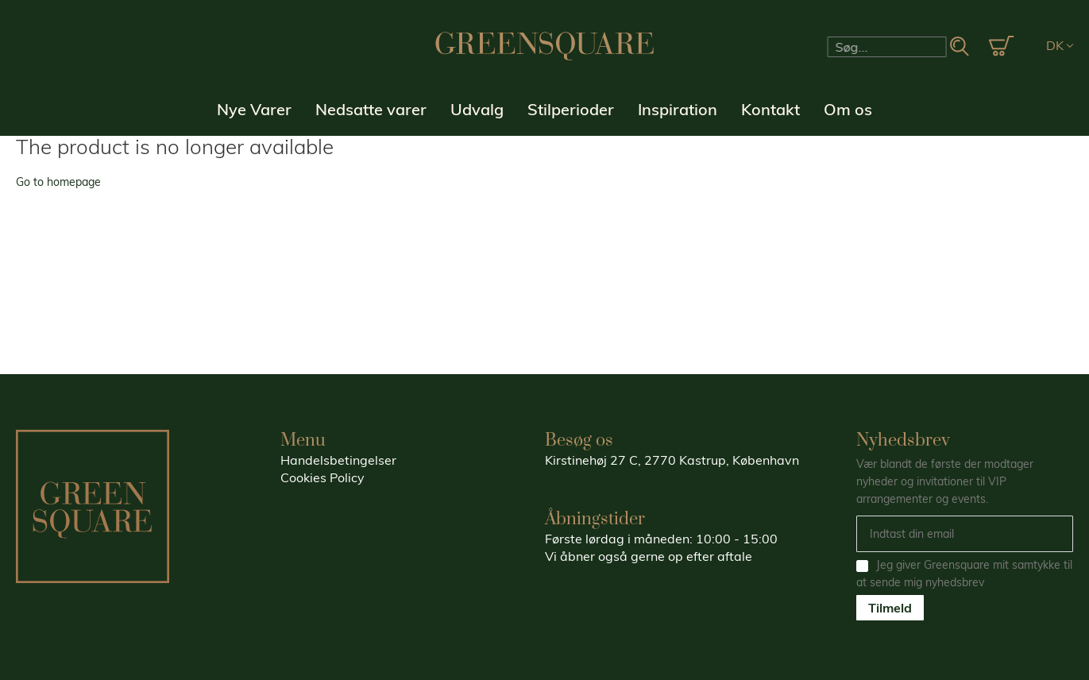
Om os (848, 109)
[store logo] (545, 46)
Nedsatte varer (371, 109)
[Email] (964, 534)
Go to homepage (58, 182)
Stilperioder (570, 109)
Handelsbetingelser (338, 460)
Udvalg (477, 109)
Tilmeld (890, 608)
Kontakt (770, 109)
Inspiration (677, 109)
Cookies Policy (322, 477)
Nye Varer (254, 109)
